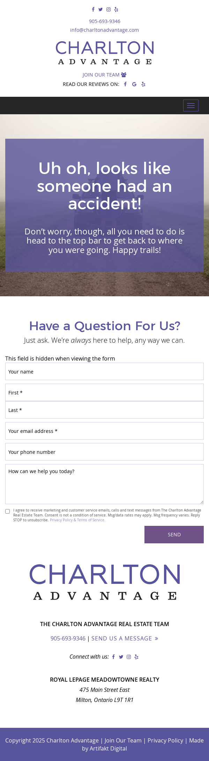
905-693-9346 (104, 21)
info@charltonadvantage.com (104, 30)
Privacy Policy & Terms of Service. (77, 519)
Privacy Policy (165, 740)
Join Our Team (104, 74)
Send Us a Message (121, 638)
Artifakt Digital (108, 748)
